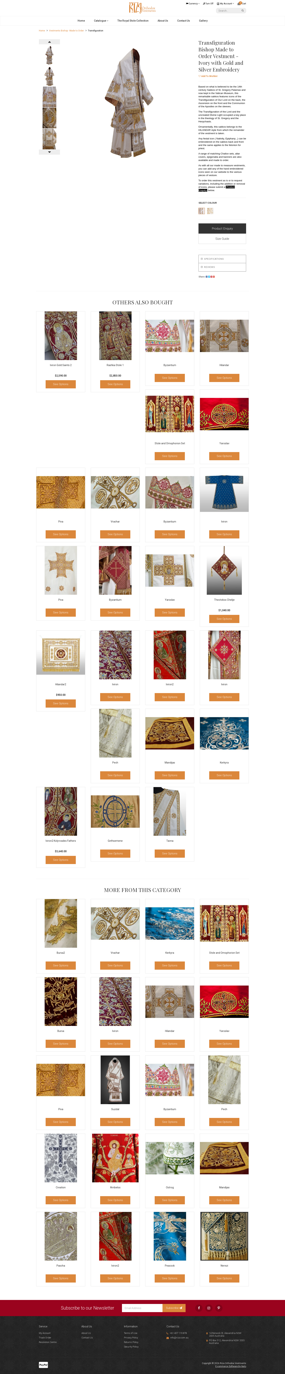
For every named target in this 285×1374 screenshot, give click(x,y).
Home (81, 20)
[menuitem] (207, 276)
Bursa (60, 1031)
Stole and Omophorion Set (170, 443)
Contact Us (183, 20)
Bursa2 (61, 952)
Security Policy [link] (131, 1346)
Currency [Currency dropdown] (193, 4)
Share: (206, 276)
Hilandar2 (60, 684)
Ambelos (115, 1187)
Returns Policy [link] (131, 1342)
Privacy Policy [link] (131, 1337)
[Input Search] (228, 10)
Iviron (224, 521)
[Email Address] (142, 1308)
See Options (60, 384)
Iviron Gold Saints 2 (61, 365)
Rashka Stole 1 (115, 365)
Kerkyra (224, 762)
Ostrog (170, 1187)
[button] (207, 76)
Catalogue (101, 20)
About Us (163, 20)
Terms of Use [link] (130, 1333)
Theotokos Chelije (224, 599)
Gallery (203, 20)
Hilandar (224, 365)
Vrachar (115, 521)
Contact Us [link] (87, 1337)
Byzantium (170, 365)
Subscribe (174, 1308)
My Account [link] (45, 1333)
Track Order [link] (45, 1337)
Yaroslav (224, 443)
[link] (198, 1308)
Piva (60, 521)
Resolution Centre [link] (48, 1342)
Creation (61, 1187)
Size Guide (222, 238)
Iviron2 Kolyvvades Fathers (61, 840)
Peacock (170, 1265)
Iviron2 (170, 684)
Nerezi (224, 1265)
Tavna (169, 840)
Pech (115, 762)
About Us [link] (86, 1333)
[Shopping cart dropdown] (241, 3)
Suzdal (115, 1109)
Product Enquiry (222, 228)
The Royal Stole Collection (132, 20)
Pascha (61, 1265)
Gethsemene (115, 840)
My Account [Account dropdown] (225, 3)
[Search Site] (243, 10)
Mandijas (170, 762)
